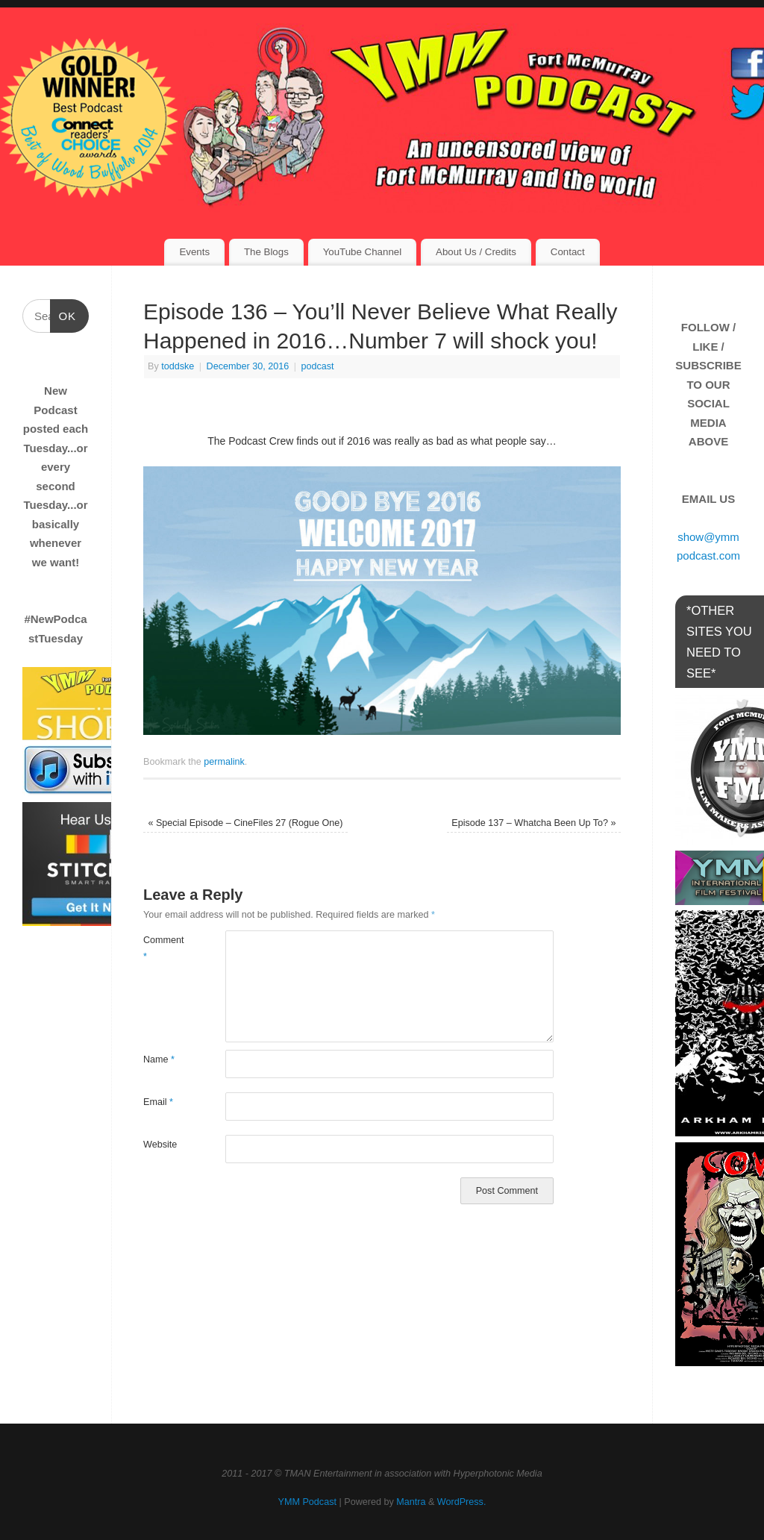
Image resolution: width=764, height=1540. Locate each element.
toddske (177, 366)
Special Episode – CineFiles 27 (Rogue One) (245, 823)
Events (194, 251)
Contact (568, 251)
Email (158, 1102)
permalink (224, 762)
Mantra (410, 1502)
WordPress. (461, 1502)
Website (160, 1144)
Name (159, 1059)
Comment (163, 948)
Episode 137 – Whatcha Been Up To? (533, 823)
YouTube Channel (362, 251)
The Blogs (266, 251)
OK (63, 314)
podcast (317, 366)
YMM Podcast (307, 1502)
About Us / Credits (476, 251)
